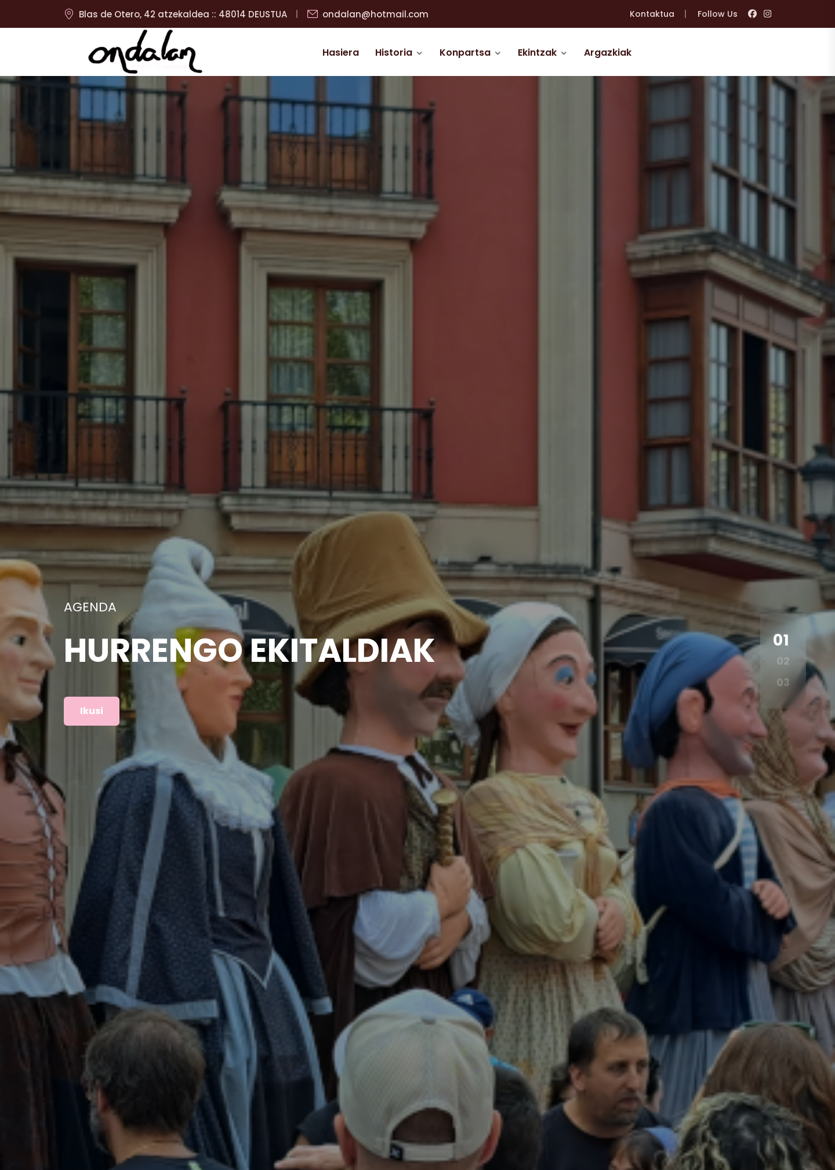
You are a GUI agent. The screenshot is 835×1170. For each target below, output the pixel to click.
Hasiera (340, 52)
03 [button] (783, 682)
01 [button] (781, 640)
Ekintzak (537, 52)
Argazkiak (607, 52)
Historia (393, 52)
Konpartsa (465, 52)
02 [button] (783, 661)
